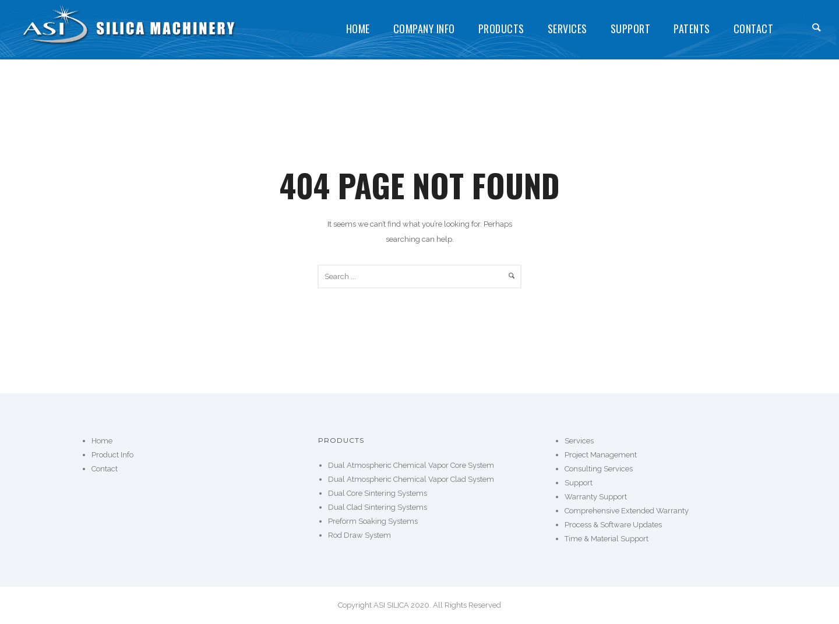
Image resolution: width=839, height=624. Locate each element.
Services (567, 28)
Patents (692, 28)
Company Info (424, 28)
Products (501, 28)
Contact (754, 28)
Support (631, 28)
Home (358, 28)
